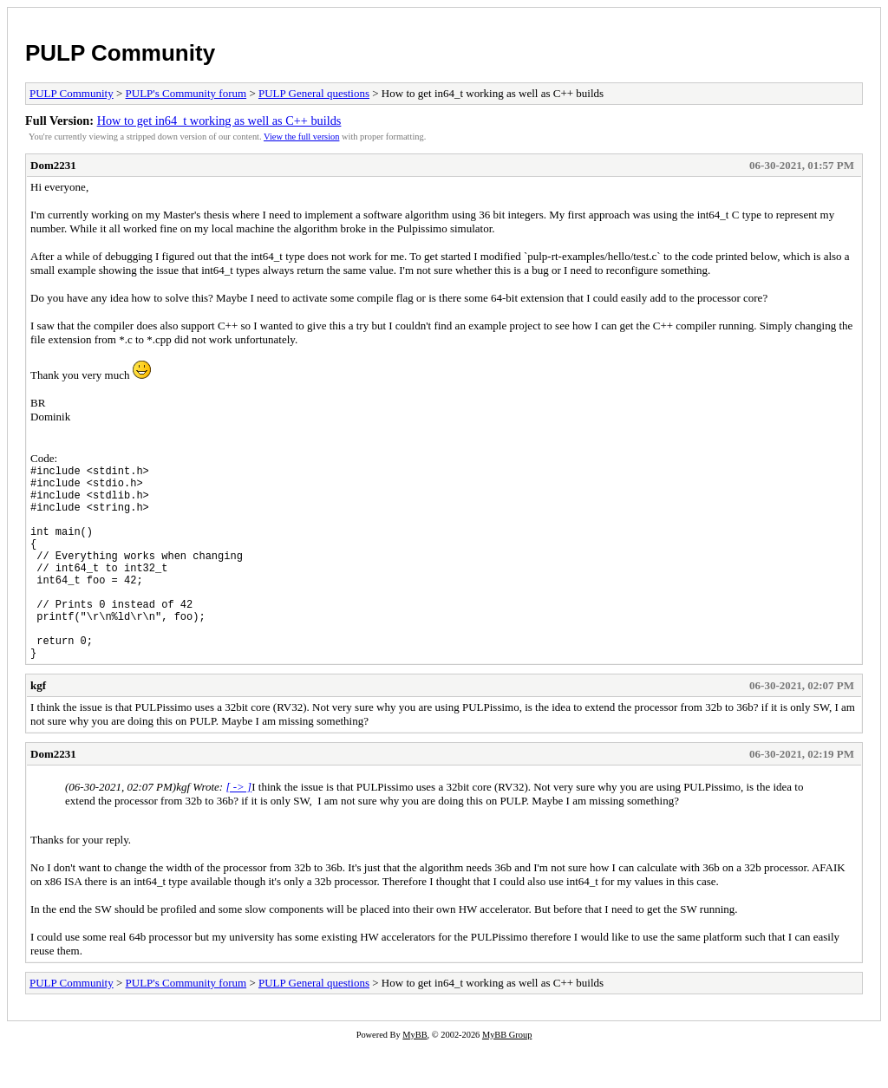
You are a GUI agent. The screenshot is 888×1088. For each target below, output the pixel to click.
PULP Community (120, 53)
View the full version (301, 136)
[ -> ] (238, 828)
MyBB (414, 1076)
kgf (38, 726)
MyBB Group (507, 1076)
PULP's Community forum (186, 93)
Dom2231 (53, 165)
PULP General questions (313, 93)
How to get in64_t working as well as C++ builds (219, 120)
